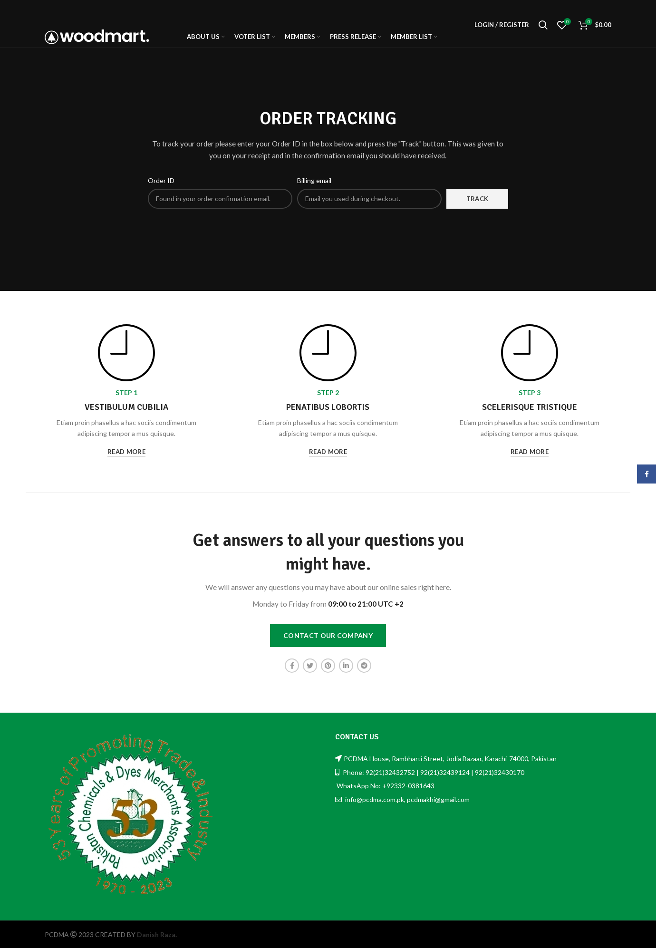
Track (477, 199)
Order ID (161, 180)
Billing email (314, 180)
